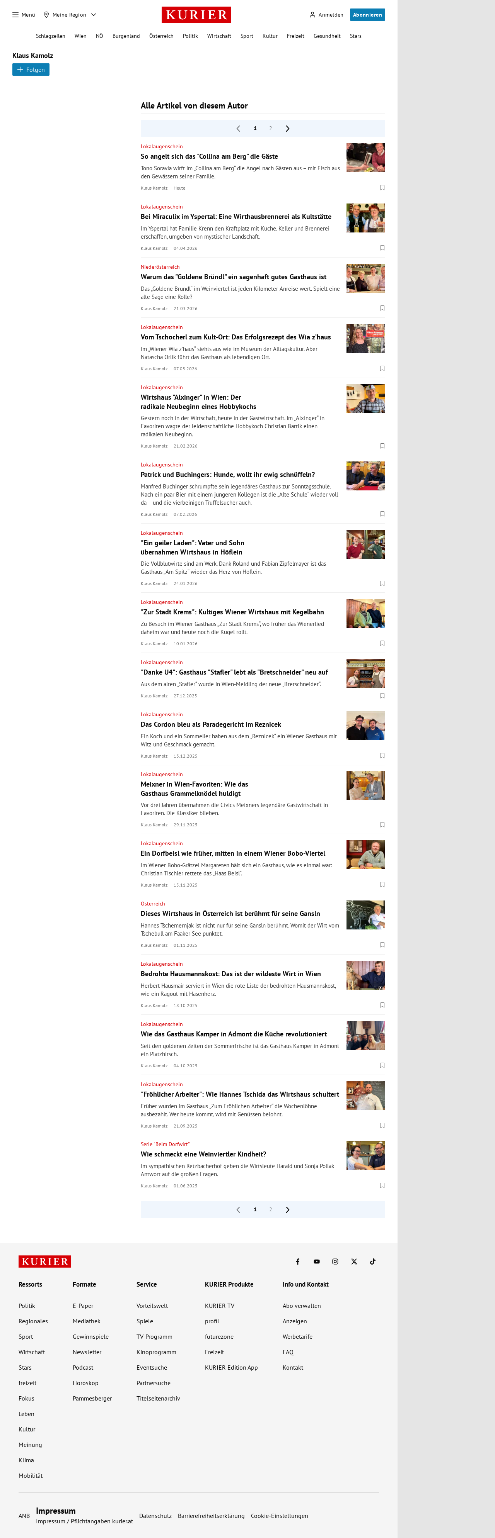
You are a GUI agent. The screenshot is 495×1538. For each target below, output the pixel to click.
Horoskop (86, 1383)
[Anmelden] (326, 15)
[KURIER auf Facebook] (298, 1261)
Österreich (161, 35)
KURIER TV (219, 1305)
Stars (356, 35)
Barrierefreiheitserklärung (211, 1515)
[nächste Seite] (288, 128)
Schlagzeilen (50, 35)
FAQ (288, 1352)
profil (212, 1321)
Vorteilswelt (152, 1305)
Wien (81, 35)
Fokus (26, 1398)
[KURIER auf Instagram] (335, 1261)
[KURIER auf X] (354, 1261)
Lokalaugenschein (162, 146)
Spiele (145, 1321)
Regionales (33, 1321)
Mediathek (87, 1321)
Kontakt (293, 1367)
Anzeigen (295, 1321)
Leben (26, 1414)
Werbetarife (297, 1336)
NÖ (99, 35)
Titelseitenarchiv (158, 1398)
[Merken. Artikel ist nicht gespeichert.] (382, 188)
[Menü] (24, 14)
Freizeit (295, 35)
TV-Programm (154, 1336)
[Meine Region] (65, 14)
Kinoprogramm (156, 1352)
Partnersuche (154, 1383)
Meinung (30, 1444)
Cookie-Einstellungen (279, 1515)
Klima (26, 1460)
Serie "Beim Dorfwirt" (165, 1144)
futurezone (219, 1336)
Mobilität (31, 1475)
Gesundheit (327, 35)
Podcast (83, 1367)
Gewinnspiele (91, 1336)
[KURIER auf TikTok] (373, 1261)
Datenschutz (155, 1515)
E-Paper (83, 1305)
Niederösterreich (160, 267)
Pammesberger (92, 1398)
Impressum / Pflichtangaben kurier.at (84, 1521)
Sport (247, 35)
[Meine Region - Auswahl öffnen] (93, 14)
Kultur (270, 35)
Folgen (31, 69)
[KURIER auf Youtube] (317, 1261)
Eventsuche (152, 1367)
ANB (24, 1515)
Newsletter (87, 1352)
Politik (190, 35)
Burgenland (126, 35)
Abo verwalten (302, 1305)
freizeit (27, 1383)
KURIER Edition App (231, 1367)
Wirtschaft (219, 35)
